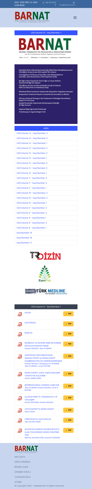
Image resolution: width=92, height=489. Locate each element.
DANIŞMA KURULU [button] (23, 471)
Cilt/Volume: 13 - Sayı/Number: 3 (32, 148)
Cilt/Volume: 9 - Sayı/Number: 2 (32, 212)
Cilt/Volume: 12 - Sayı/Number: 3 (32, 163)
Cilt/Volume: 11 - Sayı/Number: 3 (32, 178)
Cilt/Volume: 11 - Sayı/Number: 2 (32, 183)
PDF (68, 313)
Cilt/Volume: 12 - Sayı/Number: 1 (32, 173)
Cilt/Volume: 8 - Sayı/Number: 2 (32, 222)
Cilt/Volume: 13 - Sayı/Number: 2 (32, 153)
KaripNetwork (40, 485)
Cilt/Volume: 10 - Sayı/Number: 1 (32, 203)
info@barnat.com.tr (67, 5)
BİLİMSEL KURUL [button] (22, 466)
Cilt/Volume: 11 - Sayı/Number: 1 (31, 188)
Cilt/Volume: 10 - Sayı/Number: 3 (32, 193)
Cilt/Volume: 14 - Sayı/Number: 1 (32, 143)
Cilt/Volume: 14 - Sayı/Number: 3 (32, 133)
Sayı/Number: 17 (24, 242)
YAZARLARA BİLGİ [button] (23, 477)
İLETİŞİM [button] (18, 482)
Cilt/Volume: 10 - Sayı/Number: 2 (32, 198)
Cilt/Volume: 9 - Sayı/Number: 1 (31, 217)
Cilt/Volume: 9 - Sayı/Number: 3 (32, 208)
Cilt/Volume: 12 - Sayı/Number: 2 (32, 168)
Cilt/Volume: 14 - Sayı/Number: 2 (32, 138)
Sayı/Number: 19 (24, 232)
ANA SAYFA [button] (20, 456)
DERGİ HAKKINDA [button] (22, 461)
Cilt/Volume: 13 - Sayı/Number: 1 (32, 158)
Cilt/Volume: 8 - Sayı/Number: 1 (31, 227)
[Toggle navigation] (75, 17)
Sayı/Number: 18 (24, 237)
